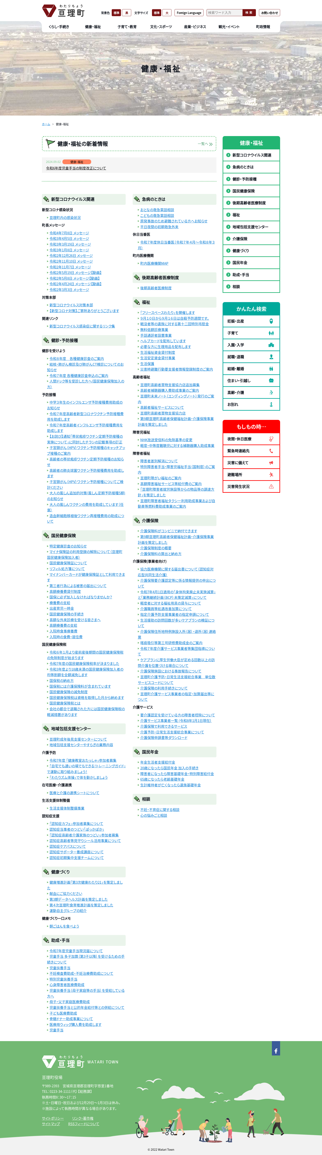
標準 (116, 12)
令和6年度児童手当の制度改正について (76, 168)
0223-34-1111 (60, 1091)
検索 (249, 12)
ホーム (46, 124)
